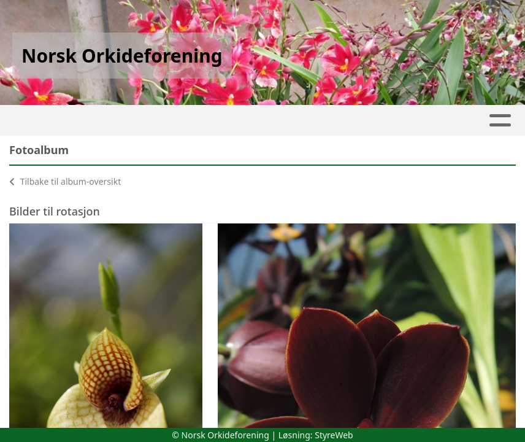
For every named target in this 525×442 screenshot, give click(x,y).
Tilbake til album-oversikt (65, 181)
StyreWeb (334, 435)
